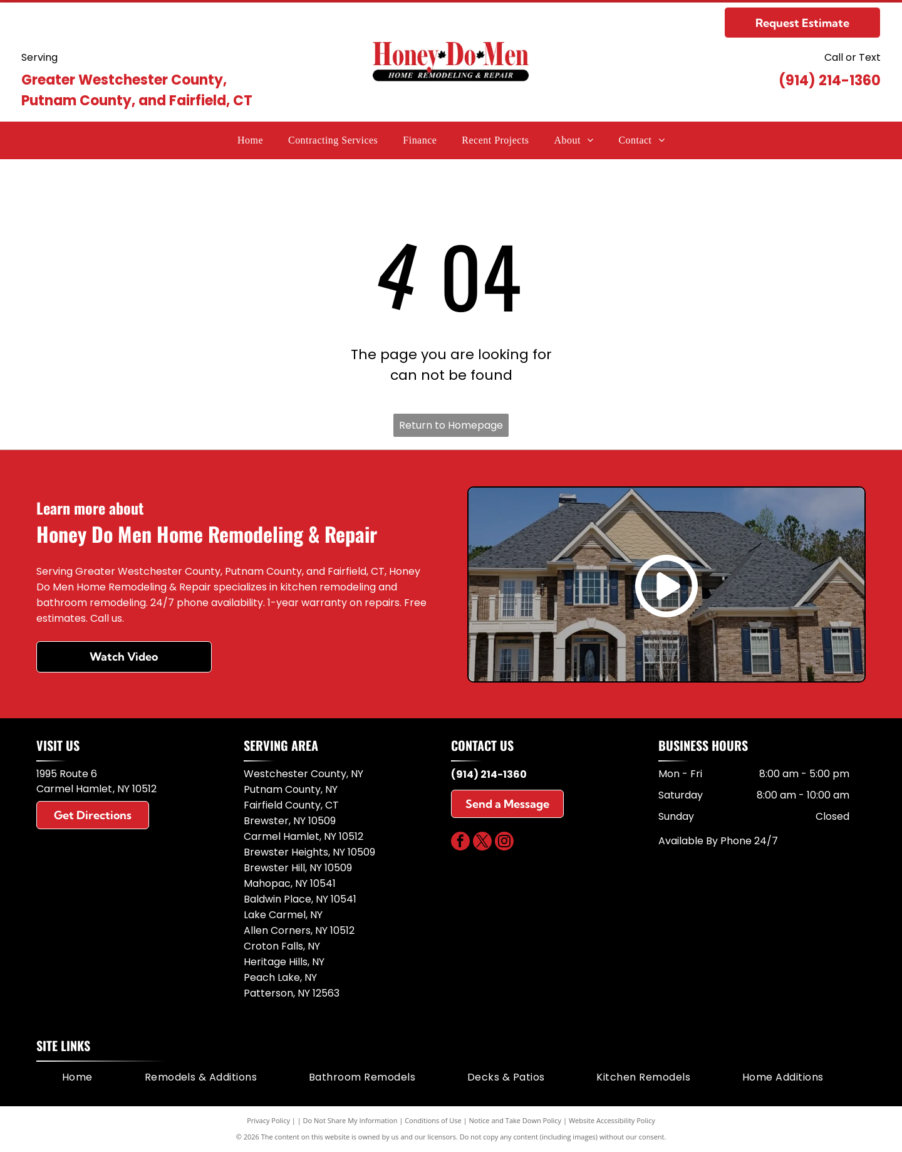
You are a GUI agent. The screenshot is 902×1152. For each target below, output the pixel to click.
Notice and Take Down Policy (515, 1120)
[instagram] (504, 843)
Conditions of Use (433, 1120)
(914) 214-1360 (830, 80)
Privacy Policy (268, 1120)
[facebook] (460, 843)
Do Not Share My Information (350, 1120)
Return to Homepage (451, 425)
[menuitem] (250, 140)
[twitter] (482, 843)
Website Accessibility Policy (612, 1120)
